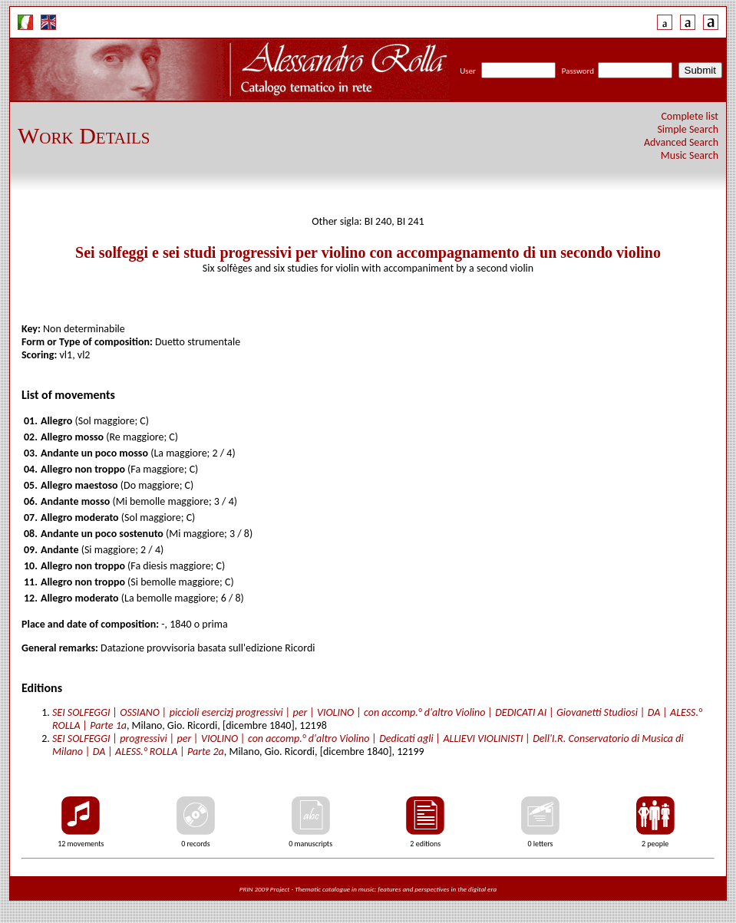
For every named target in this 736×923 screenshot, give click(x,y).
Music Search (689, 155)
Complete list (689, 116)
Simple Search (687, 129)
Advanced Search (681, 142)
